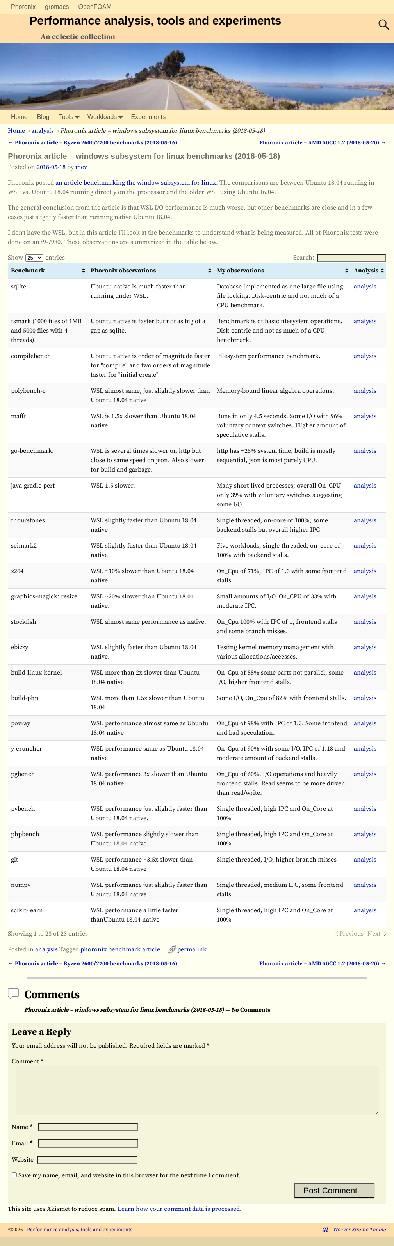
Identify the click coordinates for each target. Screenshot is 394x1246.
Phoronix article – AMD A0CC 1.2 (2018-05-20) (322, 142)
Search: (339, 258)
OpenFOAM (95, 7)
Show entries (36, 258)
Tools (71, 117)
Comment (28, 1061)
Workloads (106, 117)
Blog (43, 117)
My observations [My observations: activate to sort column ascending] (240, 270)
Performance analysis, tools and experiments (155, 20)
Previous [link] (351, 934)
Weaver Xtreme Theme (359, 1239)
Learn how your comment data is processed (179, 1218)
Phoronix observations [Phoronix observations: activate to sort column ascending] (123, 270)
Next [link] (373, 934)
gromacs (57, 7)
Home (19, 117)
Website (23, 1169)
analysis (42, 131)
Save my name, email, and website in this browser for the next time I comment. (129, 1185)
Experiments (148, 117)
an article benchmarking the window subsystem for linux (135, 183)
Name (23, 1136)
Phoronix (23, 7)
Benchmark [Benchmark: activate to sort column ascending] (28, 270)
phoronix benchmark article (120, 949)
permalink (192, 949)
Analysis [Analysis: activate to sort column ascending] (366, 270)
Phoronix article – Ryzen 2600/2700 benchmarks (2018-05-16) (92, 142)
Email (23, 1153)
